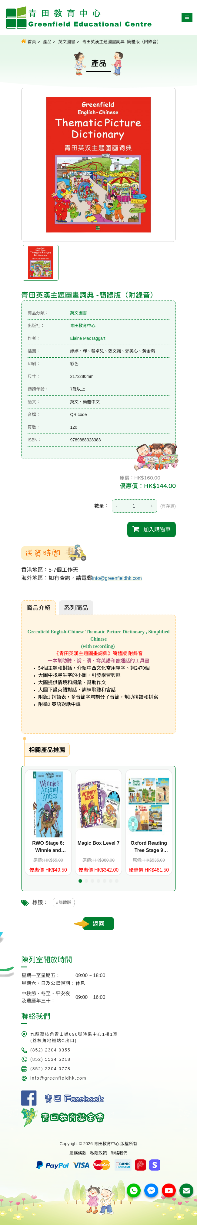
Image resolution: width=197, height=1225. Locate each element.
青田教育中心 (82, 325)
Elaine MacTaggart (87, 338)
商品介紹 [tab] (38, 608)
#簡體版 (63, 902)
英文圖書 (66, 41)
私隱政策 (98, 1153)
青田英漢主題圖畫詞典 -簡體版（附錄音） (121, 41)
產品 (47, 41)
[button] (80, 881)
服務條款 (77, 1153)
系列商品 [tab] (76, 608)
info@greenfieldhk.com (117, 578)
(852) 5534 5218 (50, 1059)
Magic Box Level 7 (99, 843)
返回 (98, 924)
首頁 (28, 41)
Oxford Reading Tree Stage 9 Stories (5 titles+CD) (149, 847)
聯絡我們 (119, 1153)
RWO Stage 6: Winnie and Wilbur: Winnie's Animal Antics (48, 847)
